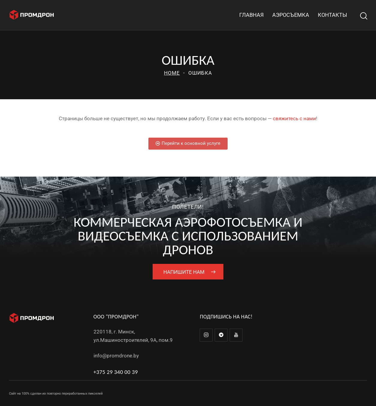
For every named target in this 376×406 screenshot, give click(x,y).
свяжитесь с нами (294, 118)
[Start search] (363, 16)
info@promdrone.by (116, 356)
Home (172, 73)
